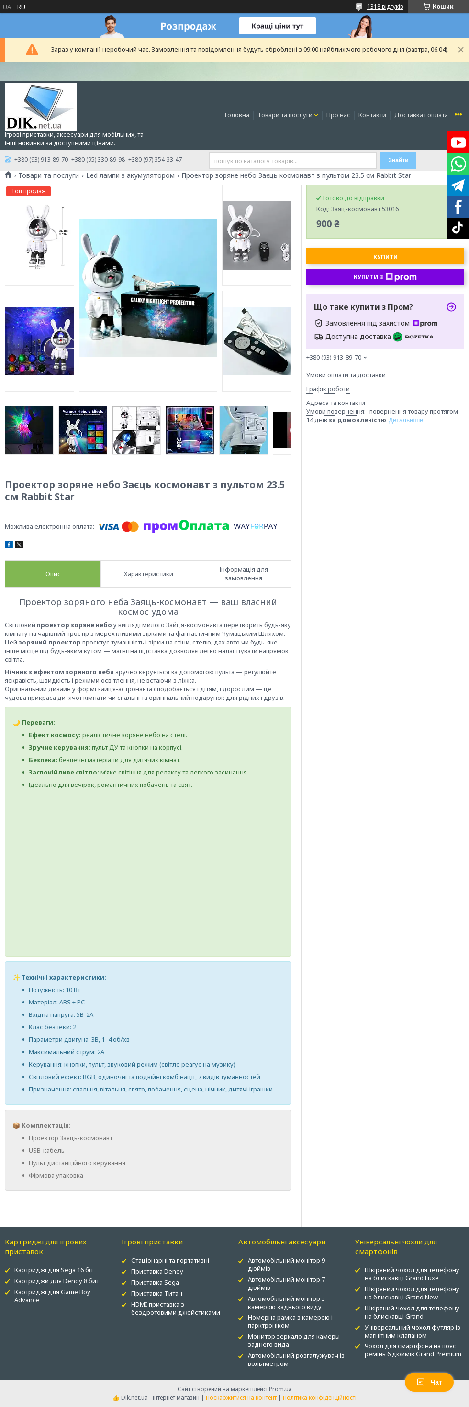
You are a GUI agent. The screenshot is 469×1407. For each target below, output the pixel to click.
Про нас (338, 114)
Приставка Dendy (157, 1271)
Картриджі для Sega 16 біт (53, 1269)
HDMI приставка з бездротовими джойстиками (175, 1308)
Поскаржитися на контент (241, 1398)
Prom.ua (280, 1389)
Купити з (385, 277)
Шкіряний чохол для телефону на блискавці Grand (412, 1312)
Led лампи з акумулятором (130, 175)
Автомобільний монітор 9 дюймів (286, 1264)
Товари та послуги (285, 114)
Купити (385, 257)
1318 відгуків (385, 6)
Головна (237, 114)
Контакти (372, 114)
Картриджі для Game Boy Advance (52, 1295)
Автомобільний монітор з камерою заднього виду (286, 1302)
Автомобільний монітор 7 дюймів (286, 1283)
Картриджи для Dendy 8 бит (56, 1280)
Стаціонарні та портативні (170, 1260)
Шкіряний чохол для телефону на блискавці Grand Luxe (412, 1273)
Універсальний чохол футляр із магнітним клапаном (412, 1331)
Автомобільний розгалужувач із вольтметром (296, 1359)
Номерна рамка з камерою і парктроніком (290, 1321)
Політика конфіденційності (320, 1398)
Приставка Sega (155, 1282)
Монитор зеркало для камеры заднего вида (294, 1340)
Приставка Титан (156, 1293)
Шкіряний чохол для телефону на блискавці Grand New (412, 1293)
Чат (429, 1382)
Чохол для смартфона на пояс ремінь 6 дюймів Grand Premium (413, 1350)
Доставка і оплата (421, 114)
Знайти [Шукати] (398, 160)
